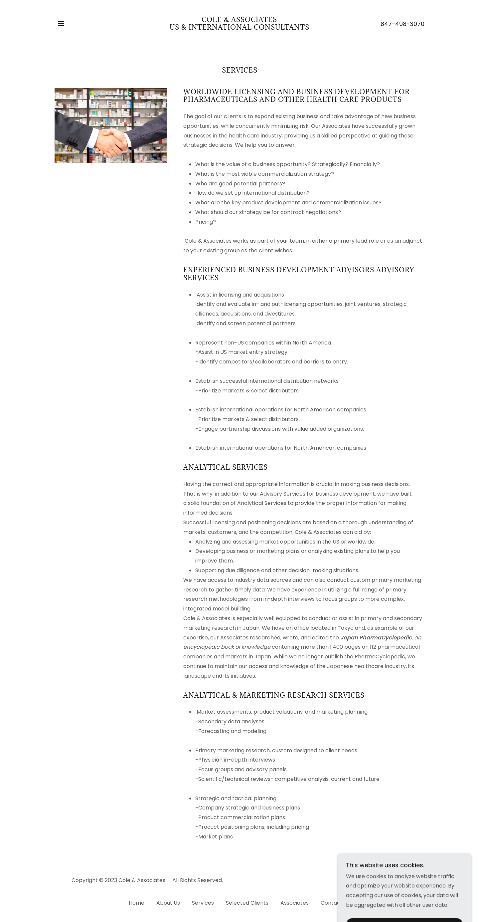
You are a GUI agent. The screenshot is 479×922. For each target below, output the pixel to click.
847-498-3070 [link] (402, 24)
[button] (61, 23)
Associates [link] (294, 903)
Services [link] (203, 903)
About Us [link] (168, 903)
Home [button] (136, 903)
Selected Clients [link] (247, 903)
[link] (239, 28)
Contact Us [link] (335, 903)
